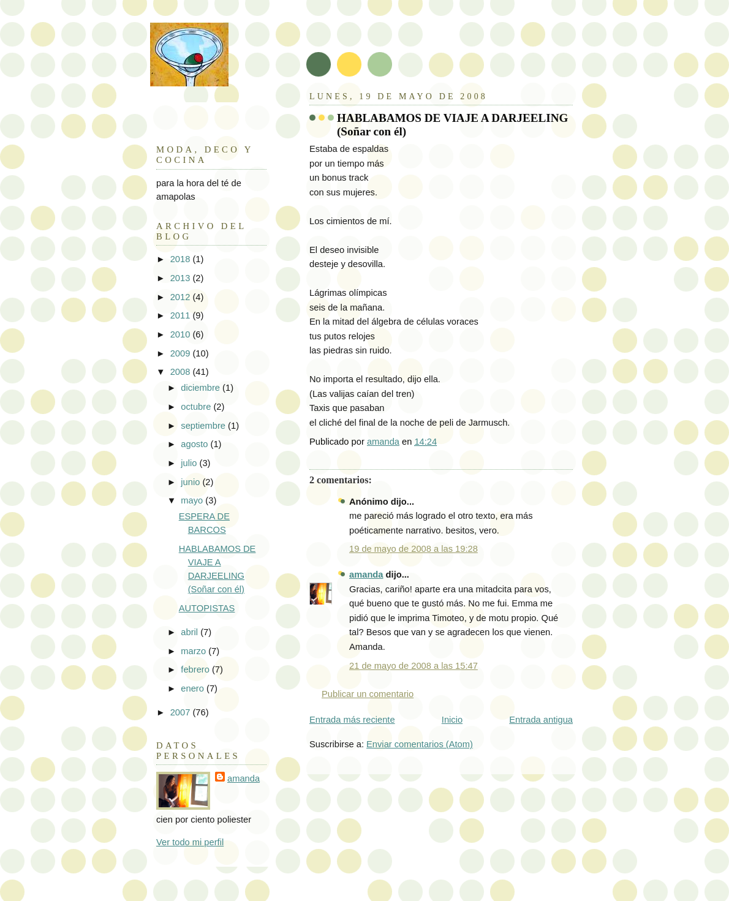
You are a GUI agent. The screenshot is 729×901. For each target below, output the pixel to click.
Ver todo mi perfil (190, 842)
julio (190, 463)
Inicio (452, 720)
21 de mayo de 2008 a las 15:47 (413, 666)
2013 (181, 278)
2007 (181, 712)
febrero (196, 669)
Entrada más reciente (352, 720)
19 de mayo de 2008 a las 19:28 (413, 549)
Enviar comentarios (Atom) (419, 744)
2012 (181, 297)
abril (190, 632)
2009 (181, 353)
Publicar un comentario (368, 694)
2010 (181, 334)
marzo (194, 651)
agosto (195, 444)
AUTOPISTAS (207, 608)
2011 (181, 315)
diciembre (201, 388)
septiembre (204, 426)
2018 (181, 259)
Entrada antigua (541, 720)
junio (191, 482)
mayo (193, 500)
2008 (181, 372)
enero (193, 688)
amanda (366, 574)
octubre (197, 407)
